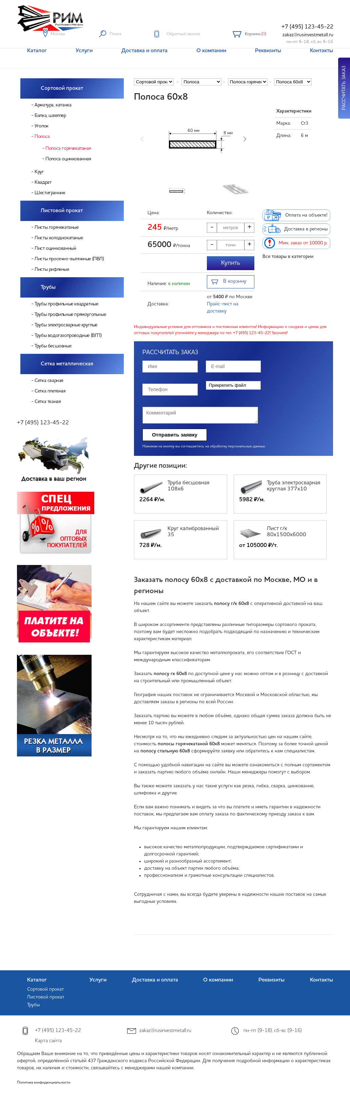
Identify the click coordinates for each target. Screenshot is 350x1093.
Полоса (42, 136)
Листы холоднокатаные (59, 238)
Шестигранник (50, 192)
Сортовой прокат (62, 88)
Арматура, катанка (53, 105)
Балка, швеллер (50, 115)
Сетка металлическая (67, 364)
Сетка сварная (49, 380)
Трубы (48, 287)
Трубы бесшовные (53, 346)
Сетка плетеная (50, 391)
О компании (218, 980)
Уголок (41, 126)
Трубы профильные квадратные (66, 304)
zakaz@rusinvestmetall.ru (308, 35)
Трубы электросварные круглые (66, 325)
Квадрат (43, 182)
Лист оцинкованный (55, 248)
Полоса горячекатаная (68, 148)
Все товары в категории (287, 256)
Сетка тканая (48, 401)
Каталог (37, 980)
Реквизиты (271, 980)
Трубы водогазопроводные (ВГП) (68, 335)
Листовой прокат (62, 211)
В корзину (228, 282)
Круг (39, 171)
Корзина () (255, 34)
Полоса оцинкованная (68, 159)
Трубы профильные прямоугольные (70, 314)
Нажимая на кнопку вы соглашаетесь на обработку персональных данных (203, 446)
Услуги (98, 980)
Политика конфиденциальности (43, 1083)
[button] (244, 139)
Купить (230, 263)
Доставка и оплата (155, 980)
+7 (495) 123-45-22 (307, 27)
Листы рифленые (52, 269)
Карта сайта (48, 1041)
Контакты (321, 980)
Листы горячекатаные (56, 227)
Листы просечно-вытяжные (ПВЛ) (69, 259)
